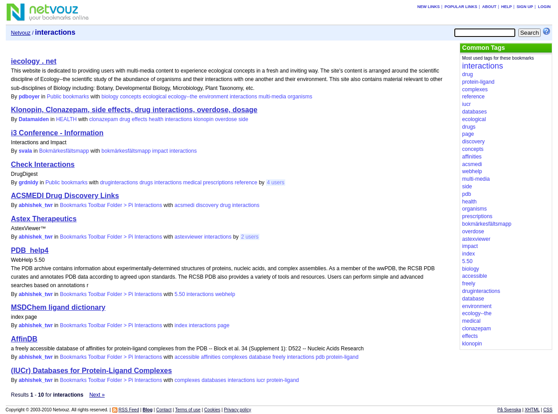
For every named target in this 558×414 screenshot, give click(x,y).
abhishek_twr (36, 205)
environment (213, 96)
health (156, 119)
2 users (250, 237)
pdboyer (29, 96)
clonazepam (103, 119)
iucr (260, 380)
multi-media (272, 96)
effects (139, 119)
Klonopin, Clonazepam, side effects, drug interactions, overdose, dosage (134, 110)
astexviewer (188, 237)
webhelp (225, 294)
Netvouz (21, 33)
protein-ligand (342, 357)
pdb (320, 357)
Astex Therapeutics (44, 219)
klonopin (204, 119)
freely (278, 357)
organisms (299, 96)
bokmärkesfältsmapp (126, 151)
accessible (186, 357)
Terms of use (187, 409)
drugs (146, 182)
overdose (226, 119)
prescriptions (218, 182)
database (260, 357)
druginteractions (119, 182)
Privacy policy (237, 409)
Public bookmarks (68, 96)
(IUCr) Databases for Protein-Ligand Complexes (91, 370)
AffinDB (24, 339)
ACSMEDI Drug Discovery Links (65, 195)
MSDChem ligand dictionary (58, 307)
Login (544, 6)
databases (214, 380)
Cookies (212, 409)
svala (25, 151)
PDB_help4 (30, 250)
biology (109, 96)
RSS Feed (128, 409)
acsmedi (184, 205)
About (489, 6)
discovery (207, 205)
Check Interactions (43, 164)
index (180, 325)
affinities (211, 357)
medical (192, 182)
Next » (97, 395)
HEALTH (66, 119)
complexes (234, 357)
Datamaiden (34, 119)
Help (506, 6)
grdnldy (28, 182)
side (243, 119)
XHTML (532, 409)
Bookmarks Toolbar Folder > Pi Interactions (111, 205)
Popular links (461, 6)
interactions (243, 96)
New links (428, 6)
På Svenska (509, 409)
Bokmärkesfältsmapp (64, 151)
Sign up (525, 6)
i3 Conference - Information (57, 133)
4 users (275, 182)
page (224, 325)
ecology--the (182, 96)
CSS (548, 409)
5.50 (179, 294)
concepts (130, 96)
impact (160, 151)
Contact (163, 409)
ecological (154, 96)
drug (125, 119)
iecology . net (34, 61)
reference (246, 182)
